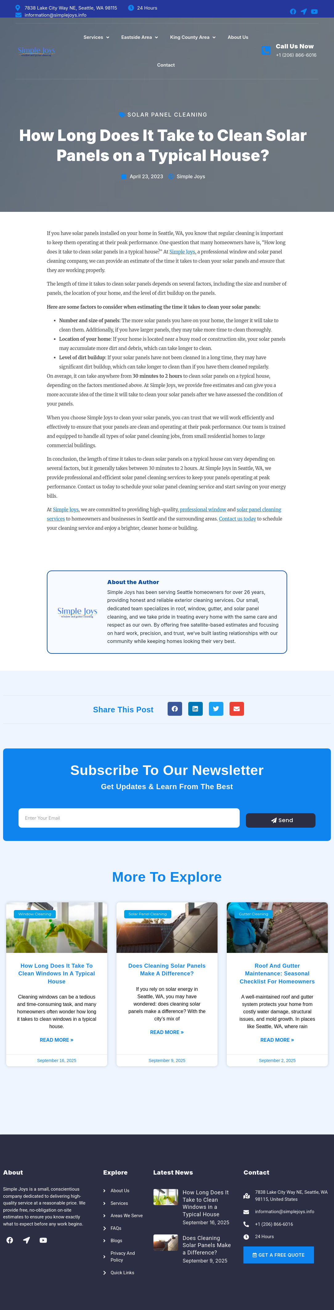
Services (96, 37)
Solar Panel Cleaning (168, 114)
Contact (166, 65)
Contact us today (237, 519)
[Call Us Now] (266, 50)
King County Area (192, 37)
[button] (175, 709)
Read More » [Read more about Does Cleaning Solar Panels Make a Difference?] (167, 1032)
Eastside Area (139, 37)
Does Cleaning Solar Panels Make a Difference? (207, 1245)
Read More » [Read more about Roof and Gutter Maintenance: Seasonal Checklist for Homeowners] (277, 1040)
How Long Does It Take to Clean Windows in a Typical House (56, 973)
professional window (203, 510)
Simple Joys (182, 252)
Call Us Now (295, 46)
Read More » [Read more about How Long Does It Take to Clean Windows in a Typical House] (56, 1040)
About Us (238, 37)
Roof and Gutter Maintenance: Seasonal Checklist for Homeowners (277, 973)
